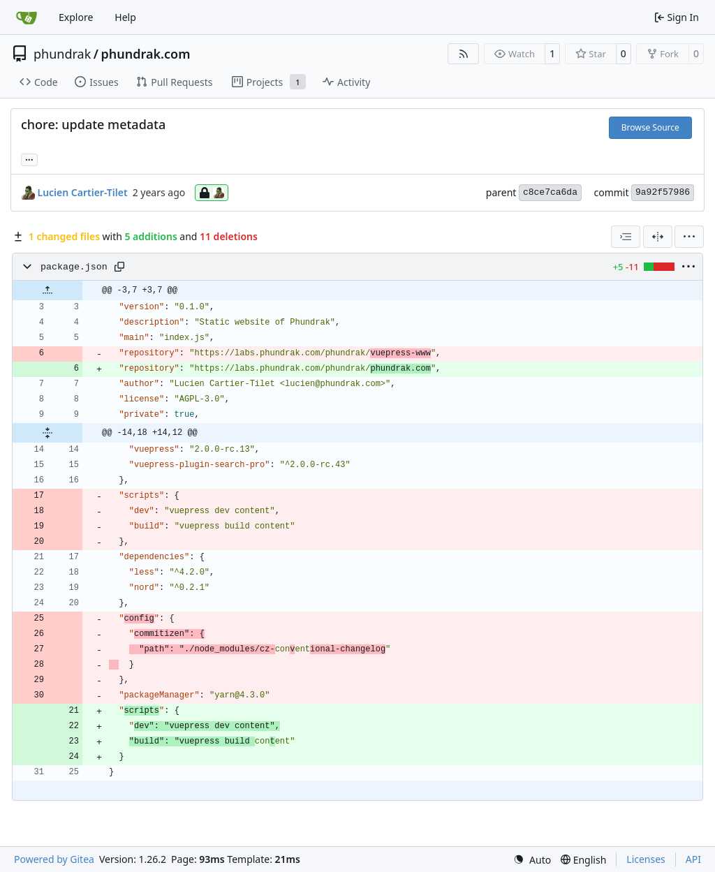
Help (125, 17)
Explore (76, 17)
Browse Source (650, 127)
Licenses (645, 859)
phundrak (62, 54)
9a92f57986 (662, 192)
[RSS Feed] (464, 53)
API (693, 859)
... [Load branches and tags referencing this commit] (29, 158)
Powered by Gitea (54, 859)
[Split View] (657, 237)
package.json (74, 267)
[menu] (689, 237)
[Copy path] (119, 266)
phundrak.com (145, 54)
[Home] (26, 17)
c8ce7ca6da (550, 192)
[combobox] (625, 237)
